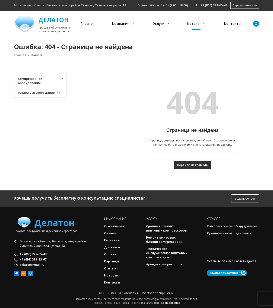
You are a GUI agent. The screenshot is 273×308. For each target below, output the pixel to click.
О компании (114, 226)
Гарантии (112, 240)
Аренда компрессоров (164, 264)
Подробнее (172, 303)
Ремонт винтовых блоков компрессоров (164, 239)
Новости (111, 275)
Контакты (232, 23)
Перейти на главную (192, 165)
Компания (120, 23)
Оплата (110, 254)
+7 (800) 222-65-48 (211, 5)
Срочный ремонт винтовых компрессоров (166, 228)
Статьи (110, 268)
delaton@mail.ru (32, 265)
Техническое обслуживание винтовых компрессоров (166, 252)
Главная (87, 23)
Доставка (112, 247)
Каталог (194, 23)
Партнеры (112, 261)
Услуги (158, 23)
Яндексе (249, 261)
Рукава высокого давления (39, 93)
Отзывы (110, 233)
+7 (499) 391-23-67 (33, 259)
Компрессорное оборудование (30, 81)
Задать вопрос (245, 198)
